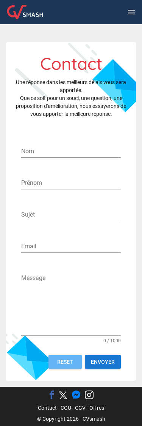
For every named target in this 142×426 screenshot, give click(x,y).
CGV (80, 408)
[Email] (71, 246)
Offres (96, 408)
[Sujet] (71, 215)
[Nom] (71, 151)
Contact (47, 408)
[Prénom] (71, 183)
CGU (66, 408)
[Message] (71, 303)
